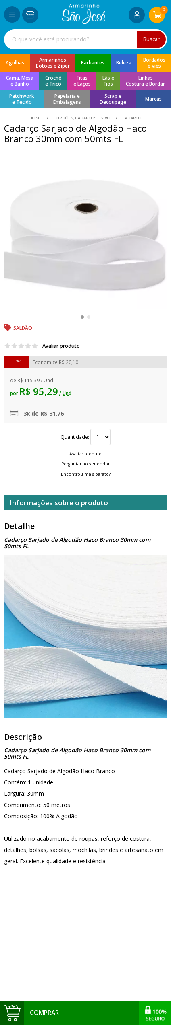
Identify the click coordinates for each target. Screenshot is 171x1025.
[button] (82, 317)
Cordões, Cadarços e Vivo (82, 118)
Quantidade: (85, 437)
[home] (84, 22)
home (36, 118)
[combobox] (85, 39)
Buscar (151, 39)
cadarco (131, 118)
